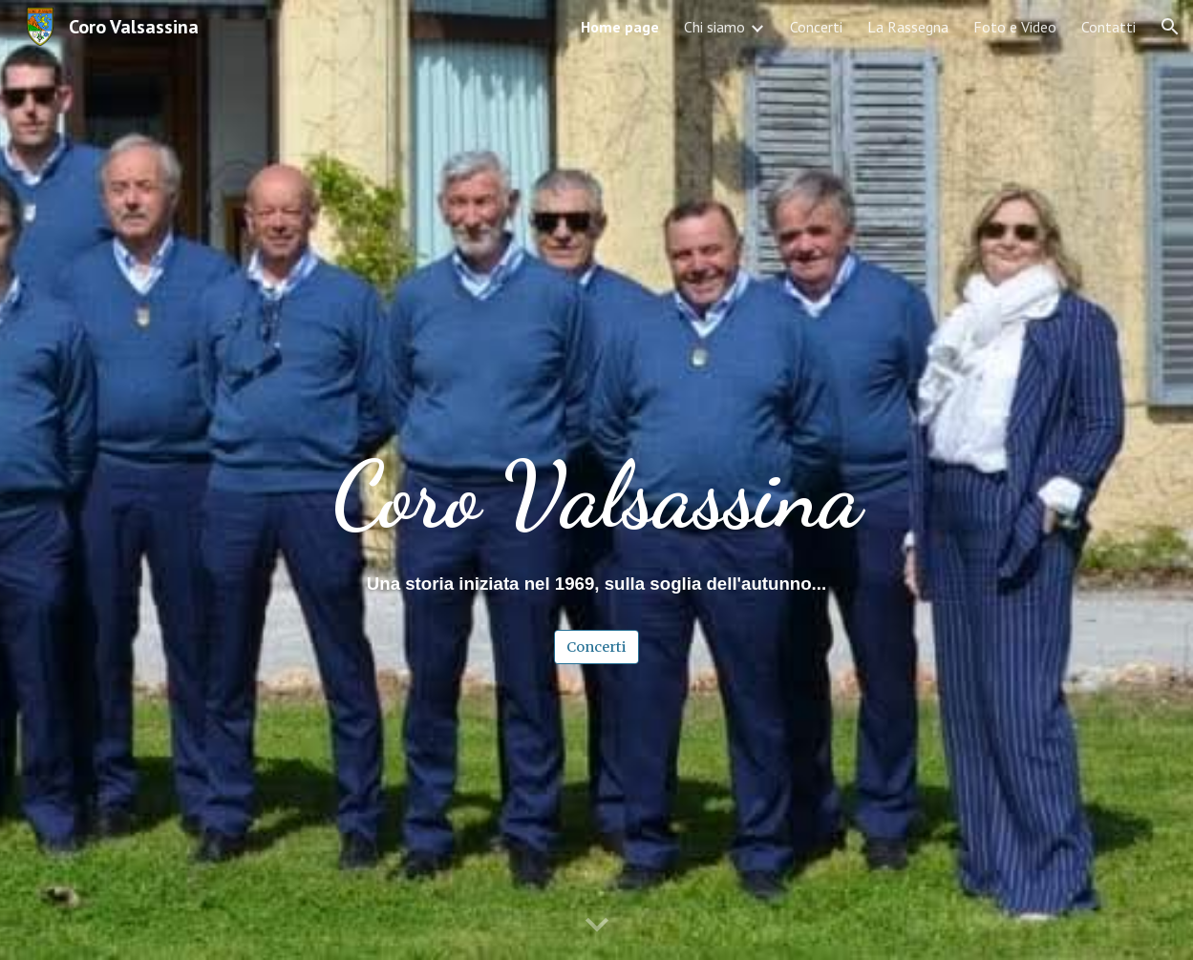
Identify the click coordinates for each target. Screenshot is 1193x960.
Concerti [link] (816, 26)
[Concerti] (596, 646)
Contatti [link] (1108, 26)
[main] (597, 425)
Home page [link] (620, 26)
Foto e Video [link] (1014, 26)
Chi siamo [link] (714, 26)
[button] (1170, 27)
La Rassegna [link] (907, 26)
